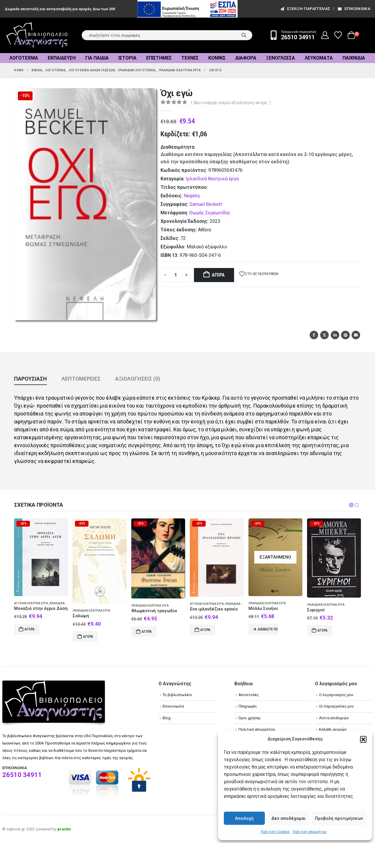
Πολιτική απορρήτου (310, 832)
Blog (167, 718)
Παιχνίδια (353, 58)
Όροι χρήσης (249, 718)
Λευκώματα (319, 58)
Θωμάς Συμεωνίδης (210, 213)
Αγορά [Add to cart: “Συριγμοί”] (323, 630)
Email (356, 335)
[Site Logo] (37, 35)
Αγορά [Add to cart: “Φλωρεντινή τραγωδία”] (147, 632)
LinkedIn (335, 335)
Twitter (324, 335)
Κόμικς (217, 58)
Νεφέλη (192, 196)
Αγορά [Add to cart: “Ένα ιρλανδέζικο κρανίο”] (205, 630)
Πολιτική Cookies (275, 832)
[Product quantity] (175, 275)
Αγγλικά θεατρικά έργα (31, 603)
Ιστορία (127, 58)
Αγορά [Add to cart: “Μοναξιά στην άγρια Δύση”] (30, 629)
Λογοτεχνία (23, 58)
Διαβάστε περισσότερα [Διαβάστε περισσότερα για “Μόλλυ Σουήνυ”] (268, 629)
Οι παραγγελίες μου (336, 706)
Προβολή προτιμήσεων (339, 818)
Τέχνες (190, 58)
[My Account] (325, 35)
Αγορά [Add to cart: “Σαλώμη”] (88, 637)
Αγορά (218, 275)
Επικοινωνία (353, 8)
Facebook (314, 335)
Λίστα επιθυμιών (334, 718)
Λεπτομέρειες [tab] (81, 379)
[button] (363, 739)
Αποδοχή (244, 818)
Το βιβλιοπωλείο (177, 695)
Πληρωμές (247, 706)
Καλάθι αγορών (333, 729)
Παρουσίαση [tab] (30, 379)
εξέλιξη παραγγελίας (304, 8)
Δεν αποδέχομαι (288, 818)
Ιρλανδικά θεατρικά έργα (212, 179)
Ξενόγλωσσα (280, 58)
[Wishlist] (338, 35)
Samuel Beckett (206, 204)
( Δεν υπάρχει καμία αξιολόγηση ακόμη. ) (231, 102)
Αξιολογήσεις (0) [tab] (137, 379)
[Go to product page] (41, 557)
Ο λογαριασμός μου (336, 695)
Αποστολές (248, 695)
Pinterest (345, 335)
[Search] (244, 35)
